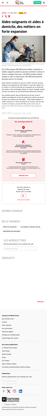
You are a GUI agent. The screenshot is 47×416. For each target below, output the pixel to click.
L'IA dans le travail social (30, 227)
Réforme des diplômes (11, 231)
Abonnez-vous (23, 175)
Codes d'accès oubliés (23, 200)
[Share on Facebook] (3, 16)
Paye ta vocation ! (10, 227)
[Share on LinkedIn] (9, 16)
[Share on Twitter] (6, 16)
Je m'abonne (37, 2)
